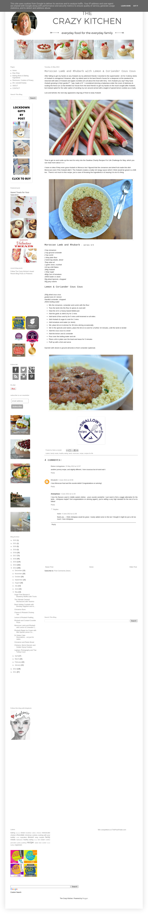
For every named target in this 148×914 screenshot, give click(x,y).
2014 (15, 565)
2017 (15, 556)
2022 (15, 540)
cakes (34, 833)
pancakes (13, 843)
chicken (13, 835)
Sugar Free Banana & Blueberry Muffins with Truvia (25, 595)
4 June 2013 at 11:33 (68, 494)
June (17, 589)
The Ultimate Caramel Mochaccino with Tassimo (24, 600)
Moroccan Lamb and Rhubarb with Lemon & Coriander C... (25, 626)
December (19, 570)
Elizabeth (54, 480)
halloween (19, 839)
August (17, 583)
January (18, 665)
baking (12, 833)
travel (48, 843)
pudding (23, 843)
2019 (15, 550)
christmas (28, 835)
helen (59, 514)
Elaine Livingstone (58, 466)
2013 (15, 568)
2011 (15, 672)
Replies (55, 509)
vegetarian (18, 845)
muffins (48, 839)
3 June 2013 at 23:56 (66, 480)
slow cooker (42, 843)
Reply (53, 473)
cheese (38, 833)
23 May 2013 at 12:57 (73, 466)
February (18, 662)
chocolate (20, 835)
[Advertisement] (91, 594)
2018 (15, 553)
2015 (15, 562)
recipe (81, 453)
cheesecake (46, 833)
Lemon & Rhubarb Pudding (23, 617)
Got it (135, 6)
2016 (15, 559)
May (16, 592)
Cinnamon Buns (20, 609)
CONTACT (16, 88)
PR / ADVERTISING (19, 83)
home (35, 839)
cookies (34, 835)
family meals (54, 453)
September (19, 580)
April (16, 656)
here (62, 163)
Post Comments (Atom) (62, 571)
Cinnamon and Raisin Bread (24, 642)
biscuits (18, 833)
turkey (12, 845)
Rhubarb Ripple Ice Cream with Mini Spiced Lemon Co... (25, 631)
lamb (70, 453)
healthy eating (63, 453)
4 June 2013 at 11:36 (69, 514)
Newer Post (49, 567)
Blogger (85, 898)
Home (91, 567)
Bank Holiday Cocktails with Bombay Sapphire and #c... (24, 605)
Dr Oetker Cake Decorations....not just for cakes (24, 637)
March (17, 659)
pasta (19, 843)
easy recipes (39, 837)
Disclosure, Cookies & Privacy (22, 80)
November (19, 574)
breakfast (28, 833)
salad (36, 843)
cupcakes (23, 837)
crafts (17, 837)
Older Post (133, 567)
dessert (31, 837)
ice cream (41, 840)
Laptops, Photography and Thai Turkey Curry (25, 651)
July (16, 586)
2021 (15, 543)
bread (23, 833)
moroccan (76, 453)
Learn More (126, 6)
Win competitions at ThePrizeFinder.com (112, 830)
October (18, 577)
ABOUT (15, 86)
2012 (15, 669)
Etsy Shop (16, 73)
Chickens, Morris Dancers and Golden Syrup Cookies (24, 646)
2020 (15, 546)
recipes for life (88, 453)
